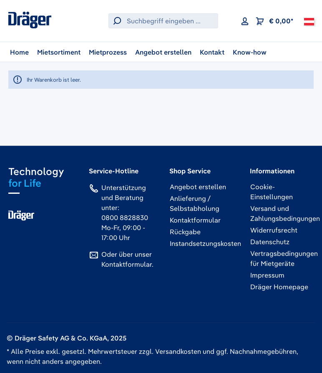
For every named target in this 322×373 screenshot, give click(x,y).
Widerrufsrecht (273, 230)
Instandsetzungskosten (205, 243)
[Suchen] (116, 21)
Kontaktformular (126, 264)
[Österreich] (309, 21)
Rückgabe (185, 232)
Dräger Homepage (279, 287)
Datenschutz (269, 242)
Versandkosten (178, 351)
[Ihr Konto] (245, 21)
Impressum (267, 275)
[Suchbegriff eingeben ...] (170, 21)
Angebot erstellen (198, 187)
